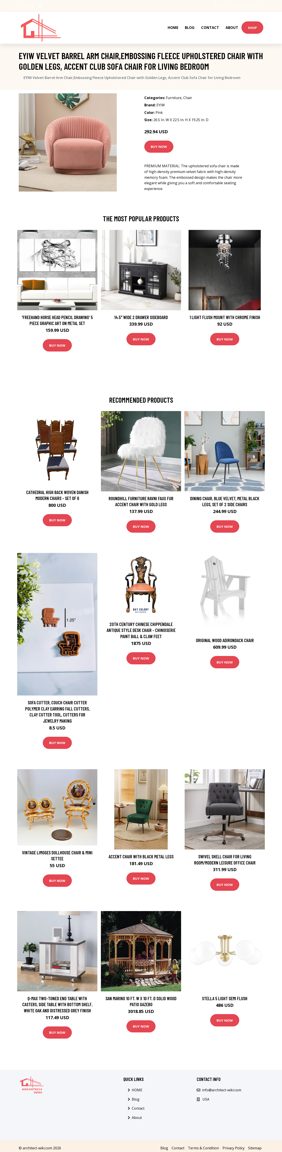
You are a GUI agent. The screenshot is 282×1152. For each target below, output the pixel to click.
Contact (210, 25)
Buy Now (159, 142)
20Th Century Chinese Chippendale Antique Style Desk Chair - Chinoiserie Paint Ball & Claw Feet (141, 626)
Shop (252, 25)
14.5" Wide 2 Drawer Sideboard (141, 313)
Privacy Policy (234, 1143)
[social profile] (40, 6)
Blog (190, 25)
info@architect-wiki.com (243, 6)
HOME (173, 25)
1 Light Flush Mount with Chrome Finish (224, 313)
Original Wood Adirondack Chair (225, 636)
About (232, 25)
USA (218, 6)
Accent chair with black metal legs (141, 852)
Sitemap (255, 1143)
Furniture (174, 93)
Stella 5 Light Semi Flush (224, 994)
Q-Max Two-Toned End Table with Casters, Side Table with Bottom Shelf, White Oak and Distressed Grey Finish (57, 1000)
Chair (187, 93)
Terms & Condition (203, 1143)
